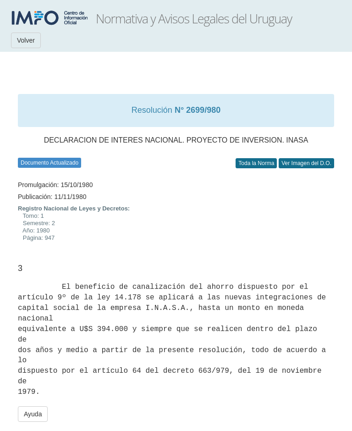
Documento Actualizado (49, 163)
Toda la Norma (256, 163)
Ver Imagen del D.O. (306, 163)
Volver (26, 40)
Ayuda (33, 414)
